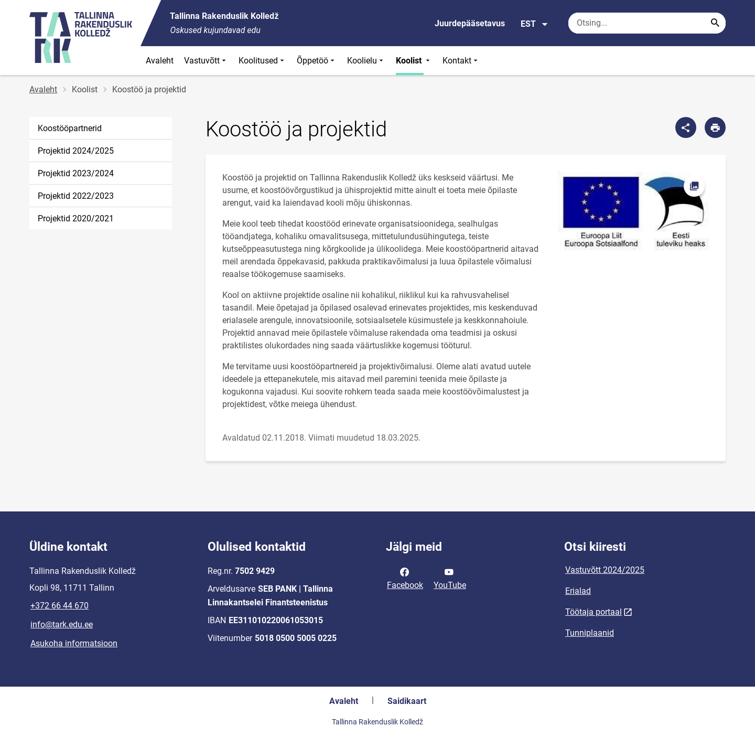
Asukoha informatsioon (73, 643)
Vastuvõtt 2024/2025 (604, 570)
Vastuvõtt (206, 61)
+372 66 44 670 (59, 606)
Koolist (414, 61)
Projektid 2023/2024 (76, 173)
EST (534, 24)
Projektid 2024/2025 (76, 151)
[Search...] (715, 23)
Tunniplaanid (589, 633)
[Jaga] (685, 127)
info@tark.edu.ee (61, 624)
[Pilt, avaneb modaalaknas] (633, 212)
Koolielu (366, 61)
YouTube (450, 577)
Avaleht (160, 61)
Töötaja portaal (593, 612)
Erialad (578, 591)
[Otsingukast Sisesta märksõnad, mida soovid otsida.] (647, 23)
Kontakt (461, 61)
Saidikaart (406, 701)
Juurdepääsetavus (470, 23)
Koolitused (262, 61)
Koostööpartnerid (70, 128)
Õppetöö (317, 61)
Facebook (405, 577)
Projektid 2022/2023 (76, 196)
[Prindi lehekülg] (715, 127)
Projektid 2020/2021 (76, 218)
